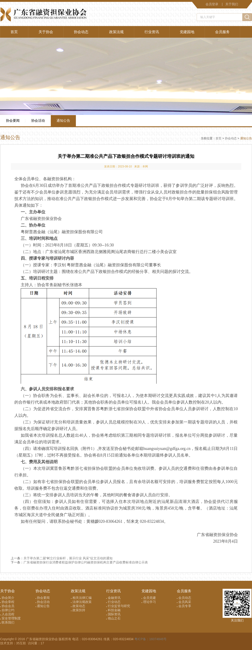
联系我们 (7, 622)
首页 (14, 32)
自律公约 (7, 610)
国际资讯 (113, 614)
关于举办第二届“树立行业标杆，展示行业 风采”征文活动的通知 (68, 558)
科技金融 (113, 610)
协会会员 (7, 606)
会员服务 (222, 32)
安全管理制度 (10, 618)
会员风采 (184, 602)
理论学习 (148, 602)
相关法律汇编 (81, 598)
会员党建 (148, 598)
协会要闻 (13, 120)
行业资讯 (151, 32)
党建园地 (187, 32)
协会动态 (81, 32)
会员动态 (184, 598)
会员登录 (212, 4)
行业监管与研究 (118, 606)
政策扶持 (78, 610)
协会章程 (7, 602)
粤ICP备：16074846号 (150, 639)
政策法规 (116, 32)
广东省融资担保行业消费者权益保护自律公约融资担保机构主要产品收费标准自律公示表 (85, 562)
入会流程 (7, 614)
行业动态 (113, 602)
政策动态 (78, 606)
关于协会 (46, 32)
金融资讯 (113, 598)
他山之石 (113, 618)
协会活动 (38, 120)
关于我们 (231, 4)
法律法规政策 (81, 602)
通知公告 (63, 120)
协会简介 (7, 598)
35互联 (21, 643)
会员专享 (184, 606)
